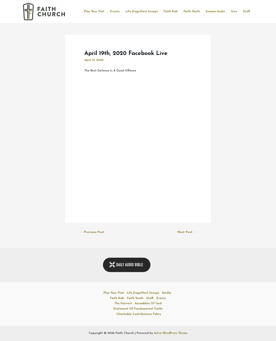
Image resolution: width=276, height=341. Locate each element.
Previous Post (92, 232)
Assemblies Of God (148, 303)
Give (234, 11)
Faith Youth (192, 11)
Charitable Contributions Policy (138, 314)
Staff (246, 11)
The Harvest (123, 303)
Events (115, 11)
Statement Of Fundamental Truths (138, 308)
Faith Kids (171, 11)
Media (166, 293)
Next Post (186, 232)
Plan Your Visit (94, 11)
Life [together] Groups (142, 11)
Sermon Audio (215, 11)
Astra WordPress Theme (170, 333)
